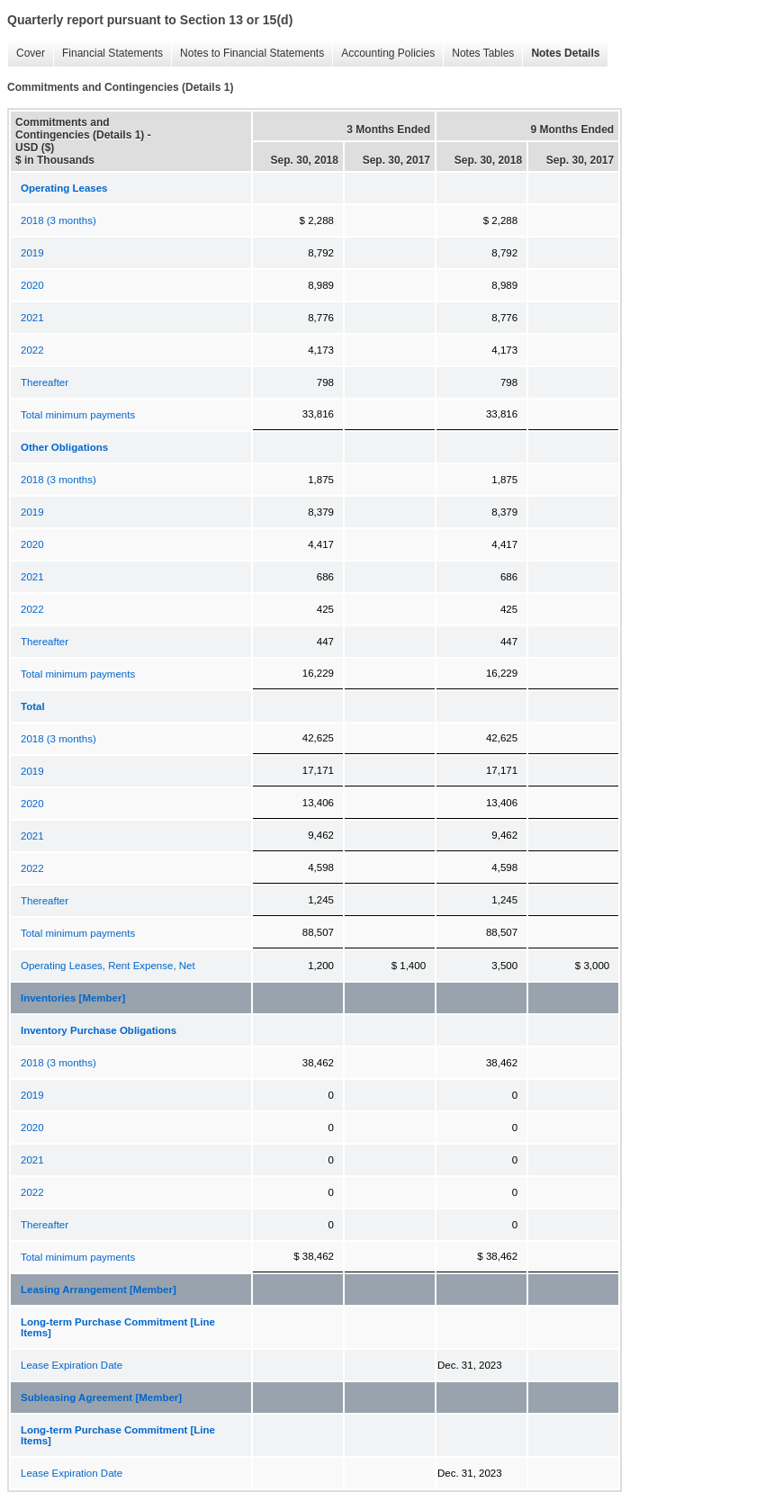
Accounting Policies (383, 53)
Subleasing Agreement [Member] (101, 1397)
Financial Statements (108, 53)
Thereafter (44, 382)
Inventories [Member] (73, 998)
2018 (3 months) (58, 220)
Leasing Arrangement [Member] (98, 1289)
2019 (32, 252)
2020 (32, 285)
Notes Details (560, 53)
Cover (26, 53)
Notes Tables (478, 53)
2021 (32, 317)
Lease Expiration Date (71, 1365)
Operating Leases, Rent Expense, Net (108, 965)
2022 (32, 350)
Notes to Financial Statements (247, 53)
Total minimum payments (78, 414)
